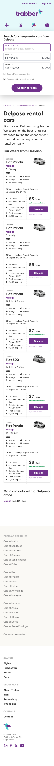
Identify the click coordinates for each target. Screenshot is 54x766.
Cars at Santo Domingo (15, 626)
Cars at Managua (12, 595)
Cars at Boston (11, 612)
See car (38, 209)
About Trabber (11, 690)
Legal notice (8, 740)
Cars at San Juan (12, 555)
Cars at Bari (9, 572)
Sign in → (46, 3)
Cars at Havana (11, 603)
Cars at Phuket (11, 576)
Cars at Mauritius (12, 550)
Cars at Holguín (11, 586)
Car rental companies (14, 634)
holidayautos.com (35, 278)
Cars (6, 677)
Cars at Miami (10, 581)
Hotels (7, 672)
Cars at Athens (11, 617)
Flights (7, 663)
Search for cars (27, 87)
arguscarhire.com (35, 214)
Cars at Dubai (10, 564)
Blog (5, 694)
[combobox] (27, 47)
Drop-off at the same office (19, 74)
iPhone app (9, 703)
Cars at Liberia (10, 621)
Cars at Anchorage (13, 590)
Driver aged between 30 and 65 (20, 79)
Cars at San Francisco (14, 559)
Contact (8, 716)
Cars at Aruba (10, 607)
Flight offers (10, 667)
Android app (10, 699)
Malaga (10, 165)
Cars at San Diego (12, 545)
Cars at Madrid (10, 541)
